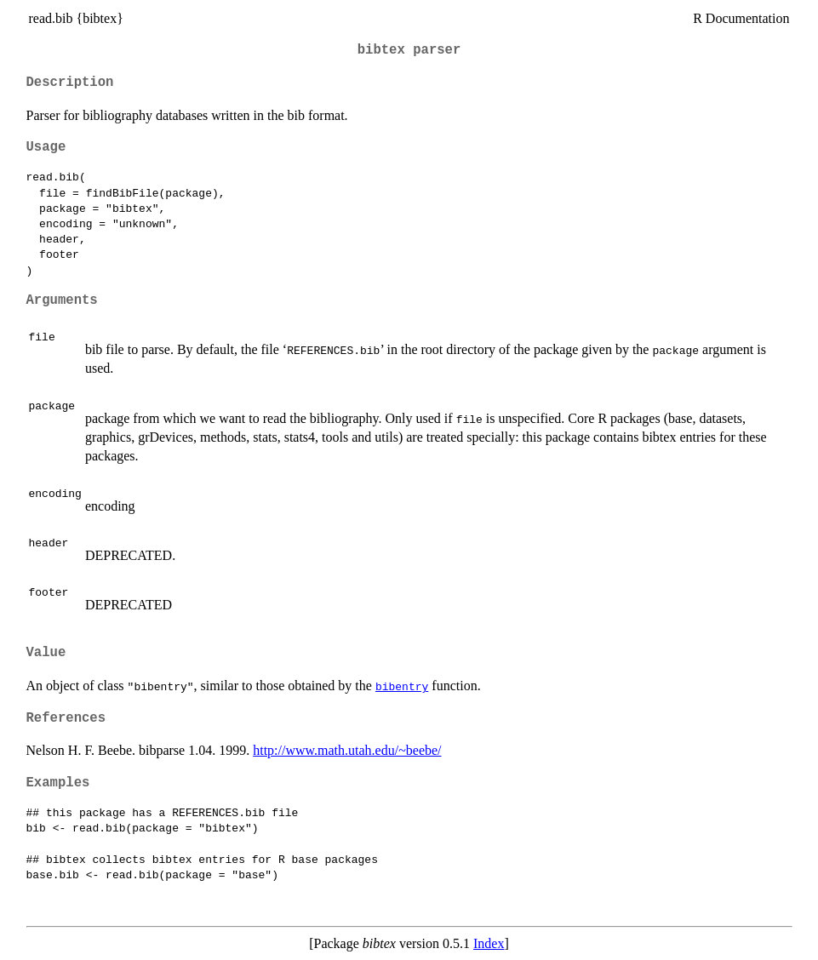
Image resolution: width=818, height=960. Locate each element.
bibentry (401, 686)
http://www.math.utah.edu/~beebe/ (347, 750)
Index (488, 943)
